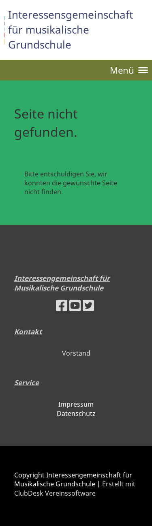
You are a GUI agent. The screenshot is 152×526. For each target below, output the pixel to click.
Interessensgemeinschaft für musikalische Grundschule (70, 29)
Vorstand (76, 353)
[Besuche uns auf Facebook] (61, 305)
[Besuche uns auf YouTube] (75, 305)
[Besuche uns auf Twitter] (88, 305)
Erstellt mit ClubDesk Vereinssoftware (74, 488)
